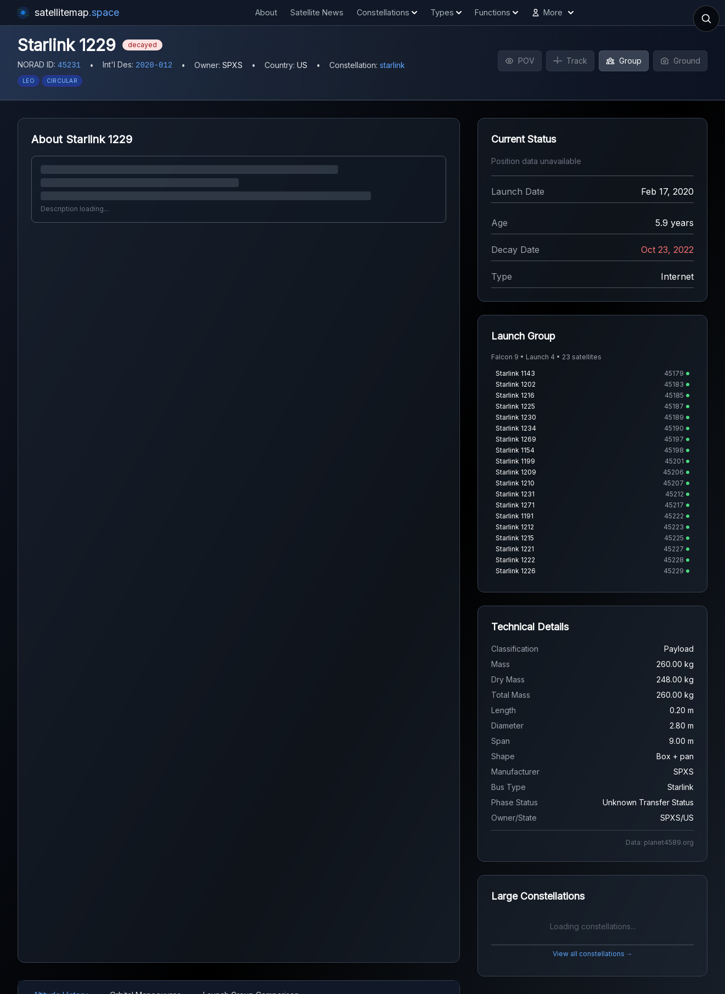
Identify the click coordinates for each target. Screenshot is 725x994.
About (266, 12)
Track (570, 60)
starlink (392, 65)
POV (520, 60)
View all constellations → (593, 954)
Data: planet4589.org (660, 842)
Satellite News (317, 12)
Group (624, 60)
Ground (680, 60)
